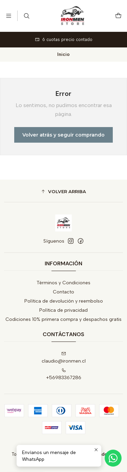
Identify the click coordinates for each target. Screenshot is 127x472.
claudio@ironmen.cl (64, 357)
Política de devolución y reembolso (63, 301)
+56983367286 (63, 374)
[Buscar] (26, 16)
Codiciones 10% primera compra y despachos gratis (63, 319)
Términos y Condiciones (63, 283)
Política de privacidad (63, 310)
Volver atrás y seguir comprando (63, 135)
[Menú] (8, 16)
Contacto (63, 292)
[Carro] (118, 16)
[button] (63, 192)
